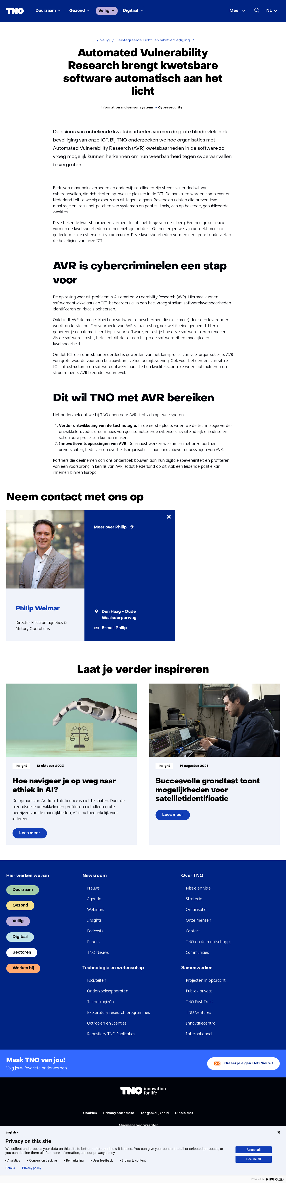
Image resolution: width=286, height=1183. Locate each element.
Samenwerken (196, 968)
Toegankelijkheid (155, 1113)
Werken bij (23, 968)
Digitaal (130, 11)
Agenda (94, 898)
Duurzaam (46, 11)
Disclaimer (184, 1113)
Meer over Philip (110, 527)
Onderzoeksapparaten (107, 991)
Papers (93, 941)
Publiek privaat (199, 991)
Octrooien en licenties (106, 1023)
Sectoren (22, 952)
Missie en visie (198, 888)
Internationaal (199, 1033)
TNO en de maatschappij (208, 941)
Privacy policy (31, 1168)
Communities (197, 952)
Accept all (254, 1150)
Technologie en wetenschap (113, 968)
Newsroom (94, 876)
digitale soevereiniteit (185, 460)
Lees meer (29, 834)
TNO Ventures (198, 1012)
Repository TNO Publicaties (111, 1033)
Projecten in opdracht (206, 980)
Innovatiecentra (200, 1023)
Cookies (90, 1113)
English (12, 1132)
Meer (234, 11)
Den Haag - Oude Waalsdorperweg (119, 615)
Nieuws (93, 888)
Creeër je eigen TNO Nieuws (248, 1063)
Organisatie (196, 909)
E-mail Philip (114, 628)
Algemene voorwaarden (138, 1125)
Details (10, 1168)
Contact (193, 931)
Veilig (103, 11)
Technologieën (100, 1001)
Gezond (77, 11)
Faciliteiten (96, 980)
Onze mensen (198, 920)
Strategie (194, 898)
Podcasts (95, 931)
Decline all (253, 1159)
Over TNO (192, 876)
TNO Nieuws (98, 952)
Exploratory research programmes (118, 1012)
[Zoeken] (257, 10)
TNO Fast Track (200, 1001)
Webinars (95, 909)
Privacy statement (118, 1113)
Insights (94, 920)
